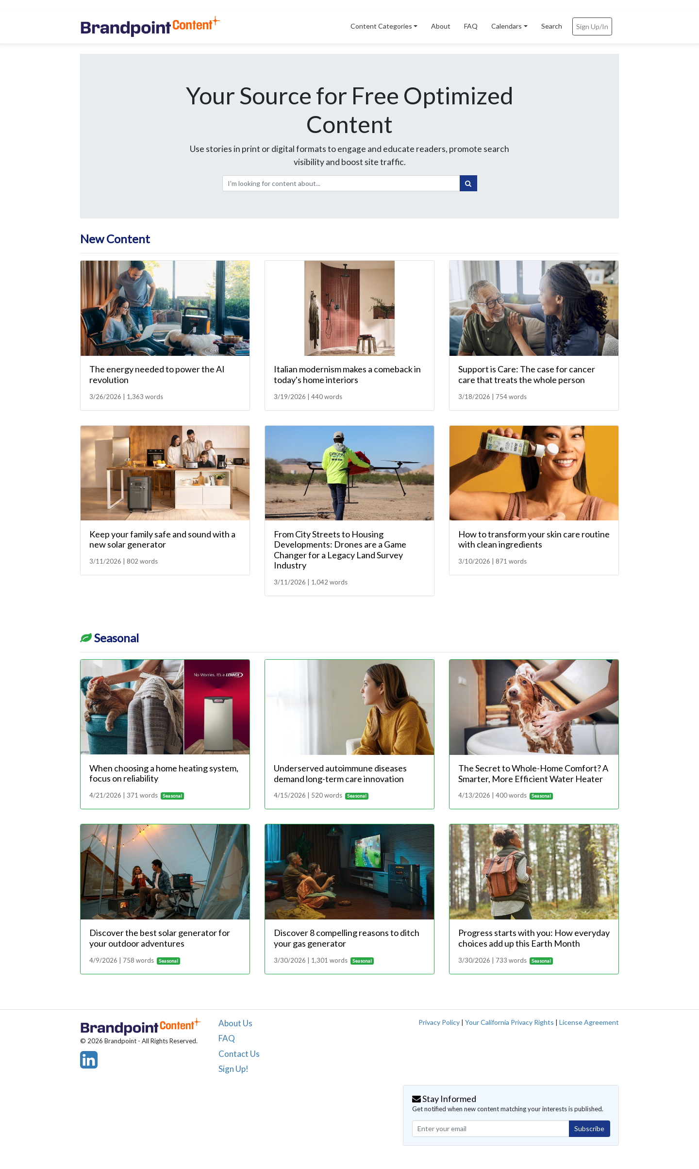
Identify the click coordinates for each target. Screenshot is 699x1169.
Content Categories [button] (381, 26)
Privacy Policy (439, 1022)
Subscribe (589, 1128)
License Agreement (589, 1022)
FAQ (471, 26)
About (440, 26)
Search (551, 26)
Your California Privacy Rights (509, 1022)
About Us (235, 1023)
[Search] (468, 183)
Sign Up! (233, 1069)
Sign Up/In (592, 26)
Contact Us (239, 1054)
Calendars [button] (506, 26)
